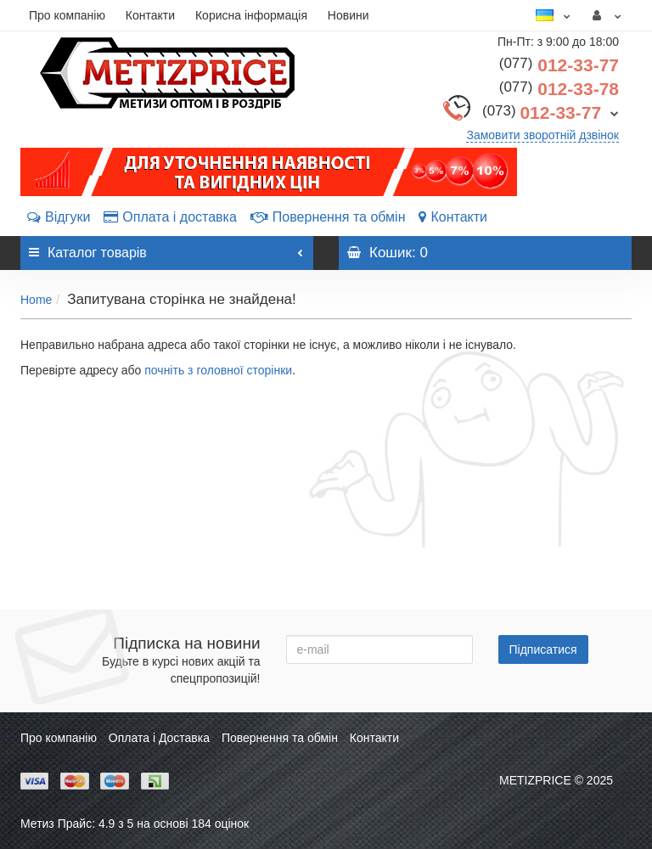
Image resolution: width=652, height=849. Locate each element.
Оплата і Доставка (159, 738)
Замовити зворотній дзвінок (542, 135)
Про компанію (67, 15)
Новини (348, 15)
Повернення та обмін (328, 217)
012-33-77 (559, 65)
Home (36, 299)
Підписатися (543, 649)
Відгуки (58, 217)
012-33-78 (559, 88)
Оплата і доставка (170, 217)
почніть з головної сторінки (218, 370)
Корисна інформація (251, 15)
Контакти (150, 15)
